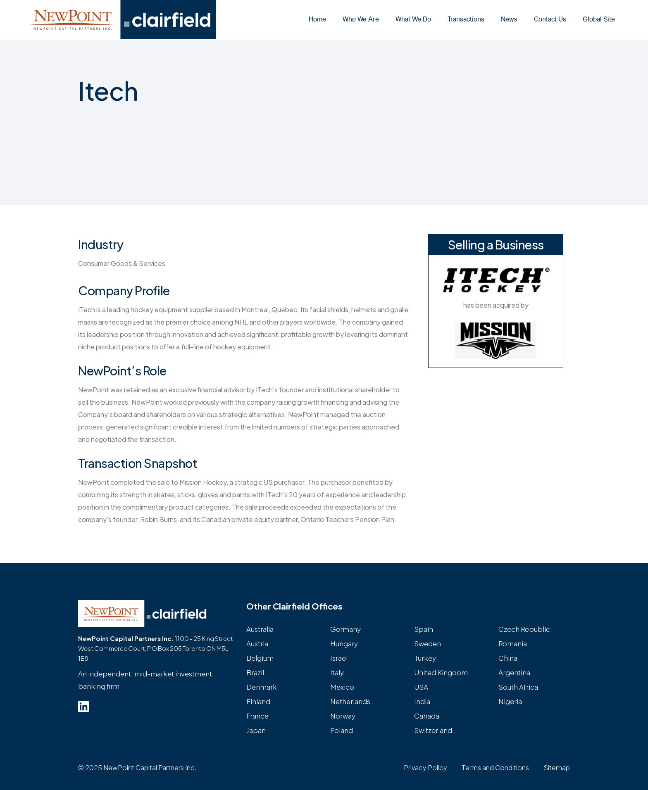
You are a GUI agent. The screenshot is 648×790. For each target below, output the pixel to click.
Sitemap (556, 767)
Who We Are (361, 19)
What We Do (413, 19)
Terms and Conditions (495, 767)
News (509, 19)
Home (317, 19)
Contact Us (550, 19)
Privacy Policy (425, 767)
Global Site (599, 19)
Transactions (466, 19)
